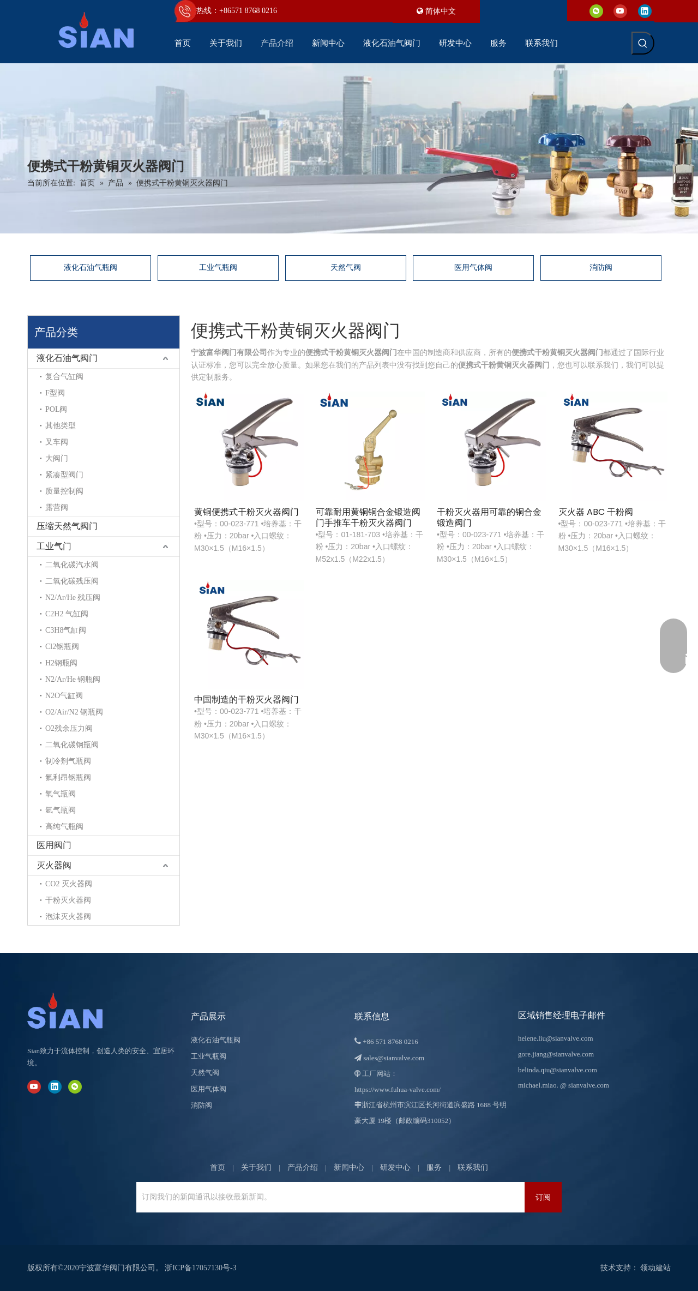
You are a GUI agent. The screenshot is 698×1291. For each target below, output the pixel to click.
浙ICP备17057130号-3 (200, 1268)
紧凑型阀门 (64, 475)
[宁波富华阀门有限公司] (76, 1011)
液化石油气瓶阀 (90, 267)
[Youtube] (620, 10)
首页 (217, 1167)
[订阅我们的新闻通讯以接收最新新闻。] (182, 1197)
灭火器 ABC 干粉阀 (595, 512)
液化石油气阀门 (67, 358)
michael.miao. (538, 1085)
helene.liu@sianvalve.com (555, 1038)
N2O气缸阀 (64, 696)
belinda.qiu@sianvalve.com (557, 1070)
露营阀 (56, 507)
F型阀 (55, 393)
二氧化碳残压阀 (72, 581)
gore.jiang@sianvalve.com (556, 1054)
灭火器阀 (54, 865)
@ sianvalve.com (584, 1085)
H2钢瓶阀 (61, 663)
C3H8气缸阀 (65, 630)
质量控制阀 (64, 491)
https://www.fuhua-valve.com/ (397, 1089)
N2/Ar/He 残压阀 (73, 597)
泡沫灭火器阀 (68, 916)
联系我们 (473, 1167)
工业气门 (54, 546)
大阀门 (56, 458)
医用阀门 (54, 845)
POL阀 (56, 409)
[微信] (596, 10)
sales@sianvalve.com (393, 1058)
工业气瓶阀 (218, 267)
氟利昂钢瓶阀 (68, 777)
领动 (647, 1268)
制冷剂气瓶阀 (68, 761)
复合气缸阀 (64, 377)
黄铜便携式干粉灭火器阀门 (246, 512)
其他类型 (60, 426)
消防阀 (600, 267)
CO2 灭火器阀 (68, 884)
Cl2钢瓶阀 (62, 647)
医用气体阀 (473, 267)
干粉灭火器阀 (68, 900)
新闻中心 (349, 1167)
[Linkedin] (645, 10)
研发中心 (395, 1167)
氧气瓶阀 (60, 794)
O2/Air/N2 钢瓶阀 (74, 712)
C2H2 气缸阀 (66, 614)
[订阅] (543, 1197)
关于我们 (256, 1167)
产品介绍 (302, 1167)
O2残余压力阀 (69, 728)
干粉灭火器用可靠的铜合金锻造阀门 (489, 518)
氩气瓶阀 (60, 810)
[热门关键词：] (642, 43)
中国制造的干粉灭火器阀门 (246, 699)
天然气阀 (345, 267)
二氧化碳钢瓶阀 (72, 745)
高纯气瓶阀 (64, 826)
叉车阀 (56, 442)
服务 (434, 1167)
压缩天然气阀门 (67, 526)
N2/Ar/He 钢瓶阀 (73, 679)
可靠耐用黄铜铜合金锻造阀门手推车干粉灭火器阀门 (368, 518)
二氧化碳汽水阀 (72, 565)
